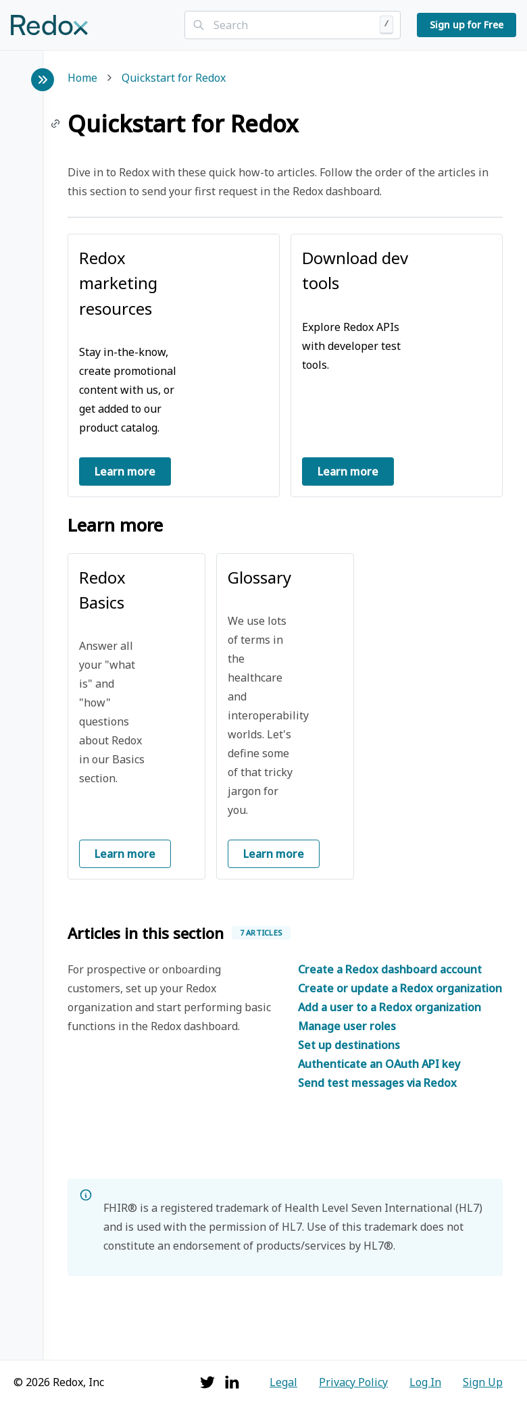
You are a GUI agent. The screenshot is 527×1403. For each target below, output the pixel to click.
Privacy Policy (353, 1382)
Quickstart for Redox (174, 78)
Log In (425, 1382)
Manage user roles (347, 1026)
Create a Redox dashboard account (390, 969)
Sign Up (483, 1382)
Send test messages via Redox (377, 1082)
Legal (283, 1382)
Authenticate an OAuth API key (379, 1063)
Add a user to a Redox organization (389, 1007)
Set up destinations (349, 1045)
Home (82, 78)
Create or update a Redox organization (400, 988)
